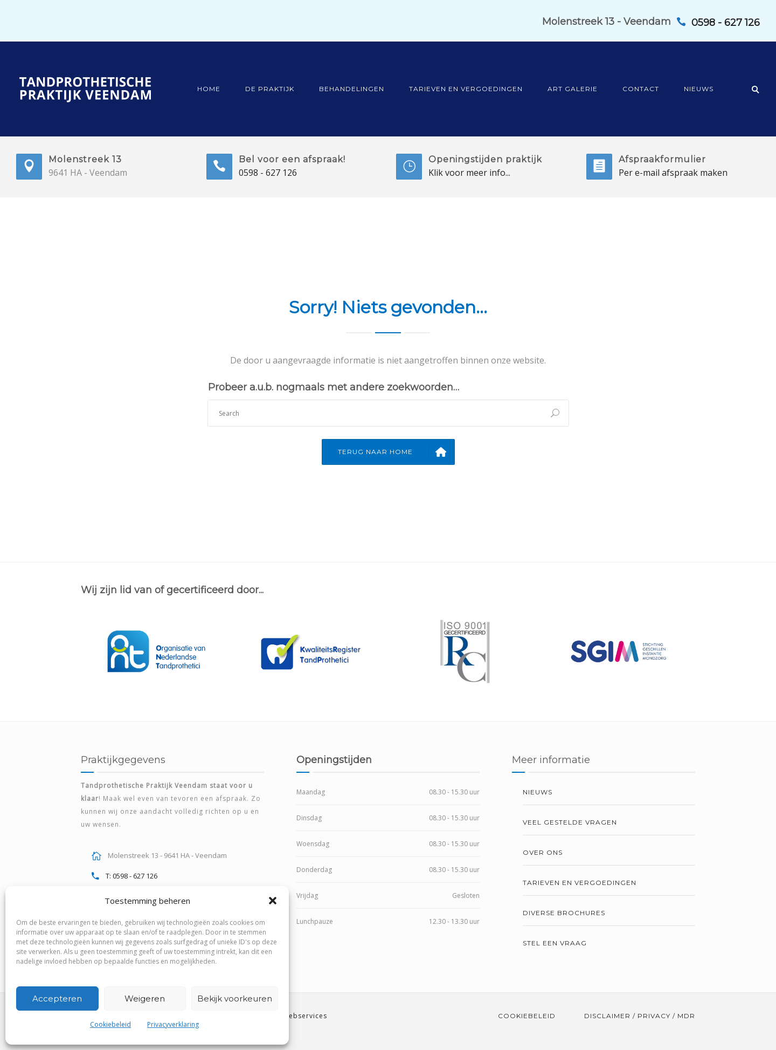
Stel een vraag (555, 943)
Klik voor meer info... (469, 173)
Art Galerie (573, 89)
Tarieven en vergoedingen (466, 89)
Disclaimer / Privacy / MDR (639, 1016)
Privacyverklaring (173, 1024)
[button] (272, 900)
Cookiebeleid (110, 1024)
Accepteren (57, 998)
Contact (640, 89)
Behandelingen (351, 89)
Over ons (543, 852)
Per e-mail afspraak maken (673, 173)
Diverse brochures (564, 913)
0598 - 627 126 (268, 173)
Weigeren (144, 998)
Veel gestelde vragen (570, 822)
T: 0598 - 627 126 (131, 876)
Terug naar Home (396, 452)
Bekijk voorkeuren (234, 998)
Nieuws (698, 89)
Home (208, 89)
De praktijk (269, 89)
